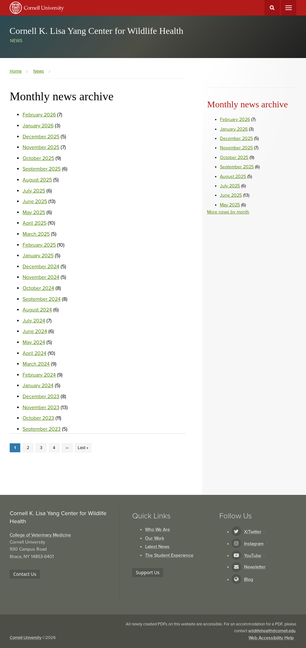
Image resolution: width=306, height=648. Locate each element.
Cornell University (25, 637)
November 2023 (41, 407)
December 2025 (41, 136)
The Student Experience (169, 555)
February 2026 (39, 115)
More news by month (228, 212)
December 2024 (41, 266)
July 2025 (34, 191)
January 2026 (38, 126)
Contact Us (24, 574)
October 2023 (38, 418)
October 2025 (38, 158)
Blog (248, 579)
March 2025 (36, 234)
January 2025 (38, 255)
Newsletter (255, 567)
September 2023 (42, 429)
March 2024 (36, 364)
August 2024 (37, 310)
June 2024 (35, 331)
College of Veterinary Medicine (40, 535)
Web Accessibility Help (271, 638)
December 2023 (41, 396)
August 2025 (37, 180)
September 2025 (42, 169)
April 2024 (34, 353)
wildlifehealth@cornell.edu (271, 630)
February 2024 (39, 375)
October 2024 (38, 288)
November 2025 (41, 147)
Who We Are (157, 529)
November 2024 (41, 277)
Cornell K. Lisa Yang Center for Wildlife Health (96, 31)
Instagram (256, 543)
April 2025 (34, 223)
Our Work (154, 538)
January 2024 (38, 385)
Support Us (147, 572)
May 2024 (34, 342)
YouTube (254, 555)
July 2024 (34, 321)
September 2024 (42, 299)
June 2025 (35, 201)
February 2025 (39, 245)
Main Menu (288, 7)
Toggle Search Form (272, 7)
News (16, 41)
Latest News (157, 546)
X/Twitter (255, 532)
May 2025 (34, 212)
